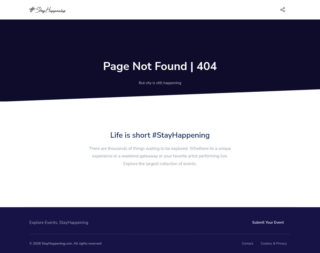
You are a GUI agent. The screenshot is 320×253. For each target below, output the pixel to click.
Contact (247, 243)
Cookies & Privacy (274, 243)
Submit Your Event (268, 222)
